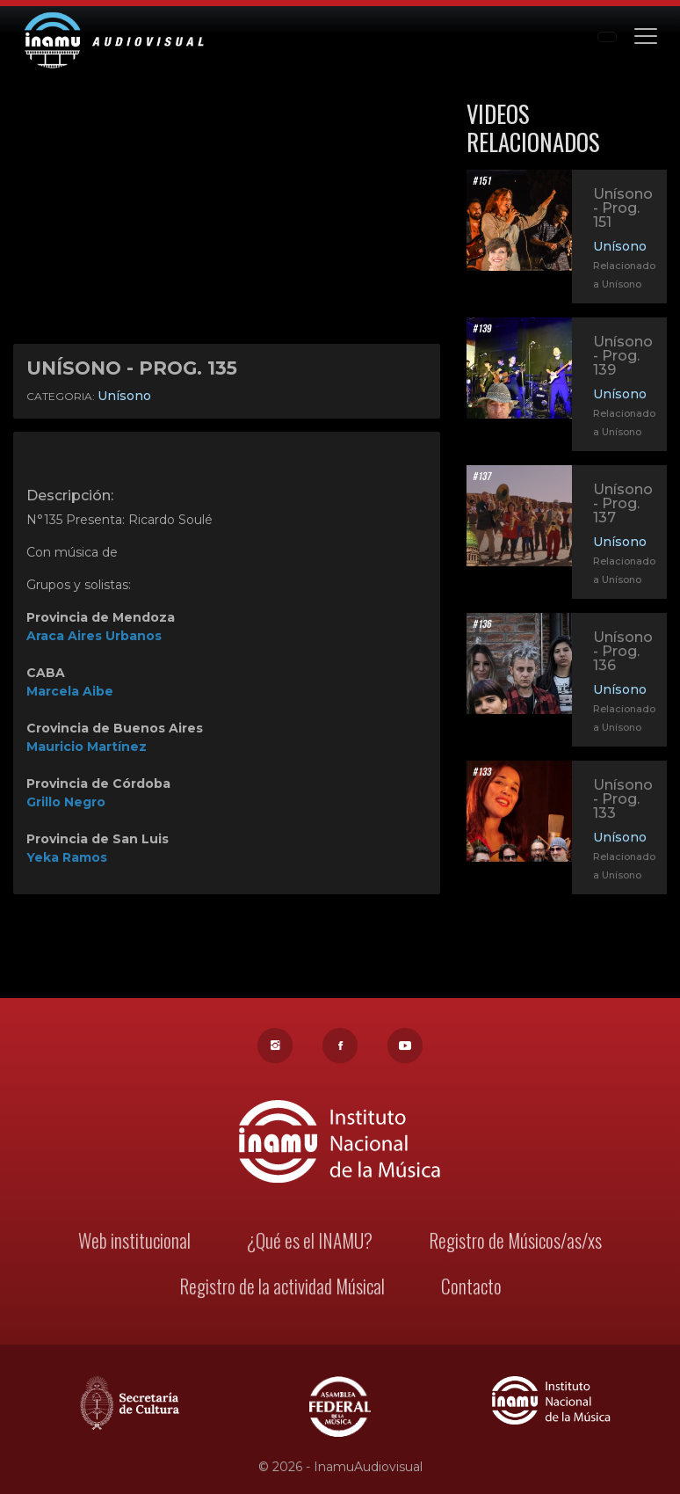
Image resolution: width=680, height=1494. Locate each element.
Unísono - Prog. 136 (622, 652)
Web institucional (136, 1242)
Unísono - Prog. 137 (623, 503)
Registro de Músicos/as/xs (513, 1242)
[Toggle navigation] (645, 35)
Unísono (124, 396)
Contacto (469, 1287)
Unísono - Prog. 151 (623, 208)
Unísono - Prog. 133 (622, 800)
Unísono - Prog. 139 (623, 355)
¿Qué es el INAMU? (310, 1242)
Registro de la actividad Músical (282, 1287)
